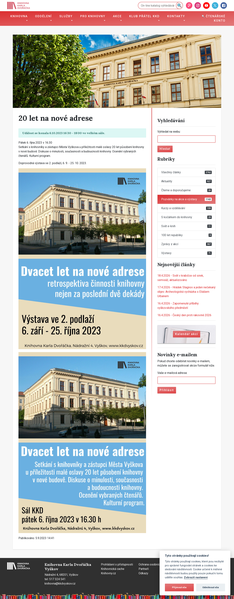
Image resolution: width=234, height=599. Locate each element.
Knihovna (19, 16)
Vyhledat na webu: (168, 131)
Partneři (144, 569)
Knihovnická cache (112, 569)
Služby (66, 16)
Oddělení (43, 16)
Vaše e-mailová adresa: (172, 373)
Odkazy (143, 573)
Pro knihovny (92, 16)
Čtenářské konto (213, 18)
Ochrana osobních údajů (154, 564)
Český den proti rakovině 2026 (184, 315)
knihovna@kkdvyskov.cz (60, 583)
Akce (117, 16)
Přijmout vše (179, 587)
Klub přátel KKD (144, 16)
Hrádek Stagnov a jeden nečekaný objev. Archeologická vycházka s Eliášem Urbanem (186, 292)
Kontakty (176, 16)
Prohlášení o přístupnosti (117, 564)
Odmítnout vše (210, 587)
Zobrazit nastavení (196, 577)
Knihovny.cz (108, 573)
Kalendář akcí (186, 334)
